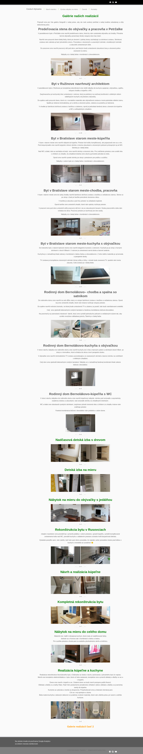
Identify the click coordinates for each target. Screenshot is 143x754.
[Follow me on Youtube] (116, 2)
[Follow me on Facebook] (111, 2)
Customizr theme (101, 750)
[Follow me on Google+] (113, 2)
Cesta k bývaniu (34, 9)
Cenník (84, 9)
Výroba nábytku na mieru (69, 9)
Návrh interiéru (51, 9)
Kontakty (94, 9)
